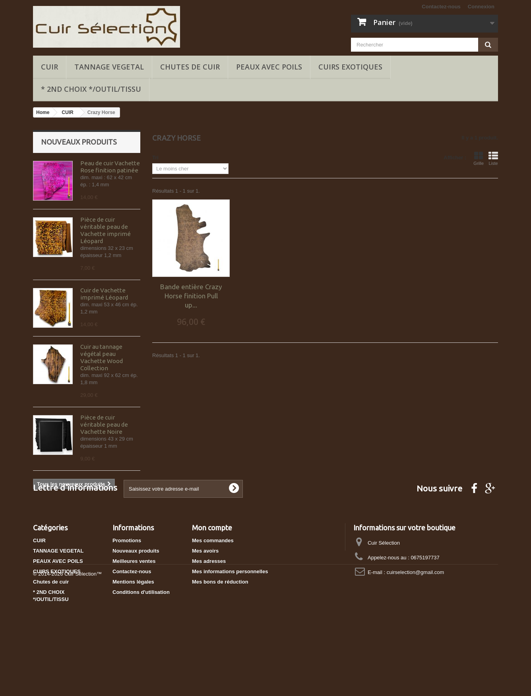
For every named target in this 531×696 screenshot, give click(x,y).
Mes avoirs (205, 597)
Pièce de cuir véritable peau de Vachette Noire (104, 424)
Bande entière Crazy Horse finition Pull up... (191, 296)
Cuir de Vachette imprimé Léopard (104, 294)
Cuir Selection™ (83, 674)
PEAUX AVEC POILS (269, 67)
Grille (478, 158)
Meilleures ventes (133, 608)
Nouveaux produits (79, 142)
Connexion (481, 7)
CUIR (49, 67)
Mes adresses (209, 608)
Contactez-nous (441, 7)
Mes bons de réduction (220, 628)
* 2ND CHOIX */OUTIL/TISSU (91, 89)
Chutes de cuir (190, 67)
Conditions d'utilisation (141, 639)
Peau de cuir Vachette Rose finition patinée (110, 167)
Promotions (126, 587)
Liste (493, 158)
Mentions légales (133, 628)
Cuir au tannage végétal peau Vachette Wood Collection (101, 357)
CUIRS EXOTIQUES (350, 67)
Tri (155, 157)
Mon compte (212, 574)
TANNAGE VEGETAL (109, 67)
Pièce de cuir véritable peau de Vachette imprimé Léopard (105, 230)
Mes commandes (213, 587)
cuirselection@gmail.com (415, 619)
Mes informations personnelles (230, 618)
